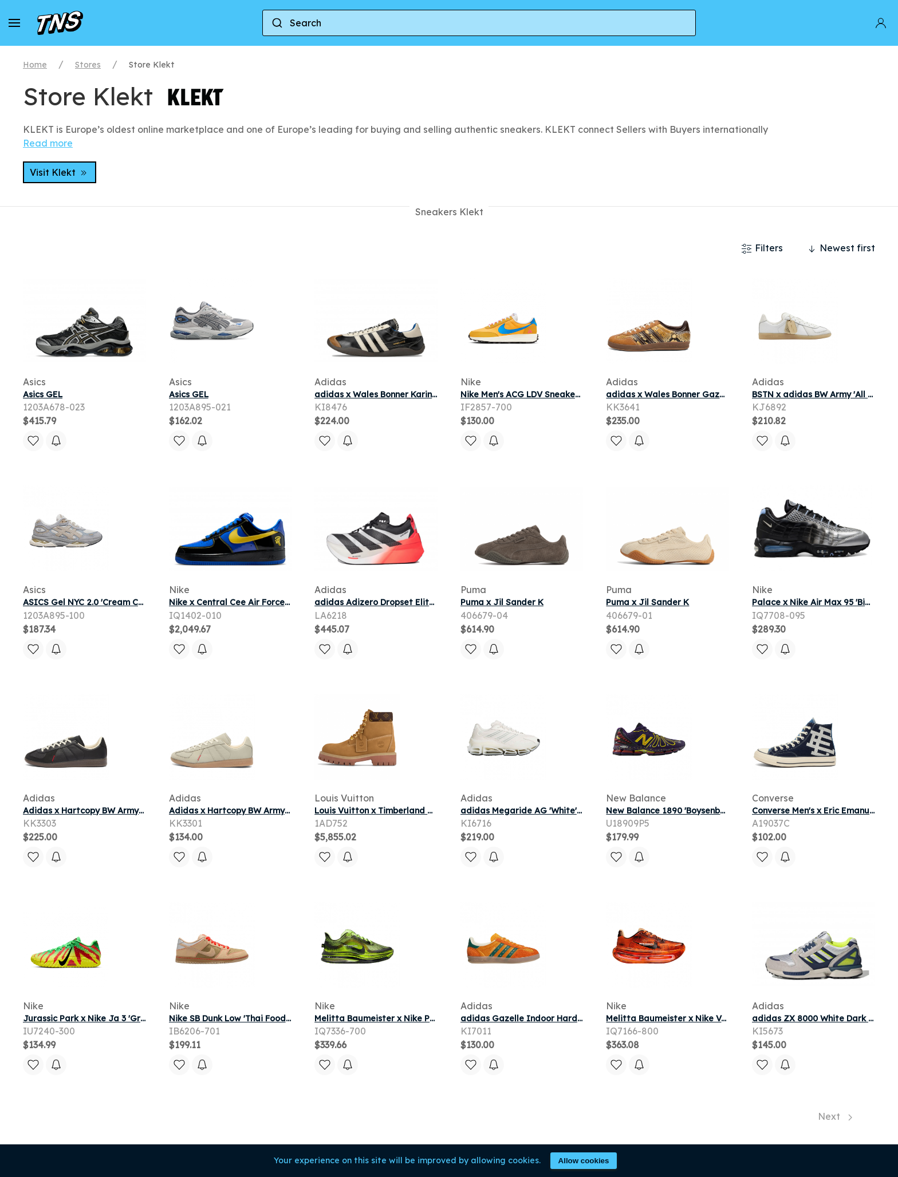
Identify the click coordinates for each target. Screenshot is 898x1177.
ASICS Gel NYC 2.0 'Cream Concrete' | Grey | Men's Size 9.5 (141, 602)
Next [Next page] (835, 1116)
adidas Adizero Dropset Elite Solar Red (395, 602)
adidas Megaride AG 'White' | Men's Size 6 (546, 810)
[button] (14, 23)
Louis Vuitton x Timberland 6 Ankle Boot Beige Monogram (432, 810)
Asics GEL (42, 394)
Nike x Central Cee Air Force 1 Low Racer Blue (263, 602)
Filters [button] (762, 248)
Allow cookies (583, 1160)
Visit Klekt (59, 172)
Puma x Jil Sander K (501, 602)
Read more (48, 143)
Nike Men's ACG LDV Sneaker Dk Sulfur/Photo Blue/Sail (573, 394)
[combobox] (479, 23)
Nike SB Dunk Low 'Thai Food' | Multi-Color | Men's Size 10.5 (287, 1018)
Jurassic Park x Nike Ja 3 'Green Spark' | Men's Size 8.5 (134, 1018)
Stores (88, 65)
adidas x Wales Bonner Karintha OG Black (400, 394)
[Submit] (276, 22)
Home (35, 65)
